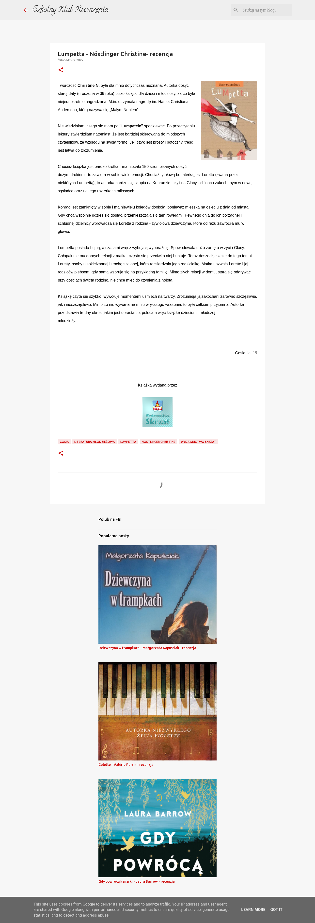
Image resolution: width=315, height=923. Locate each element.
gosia (64, 441)
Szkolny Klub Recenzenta (70, 10)
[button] (61, 70)
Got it (276, 909)
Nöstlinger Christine (158, 441)
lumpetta (128, 441)
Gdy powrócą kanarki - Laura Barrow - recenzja (136, 881)
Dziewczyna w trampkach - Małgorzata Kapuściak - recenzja (147, 648)
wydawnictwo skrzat (198, 441)
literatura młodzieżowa (94, 441)
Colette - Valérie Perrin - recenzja (125, 765)
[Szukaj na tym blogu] (266, 10)
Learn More (253, 909)
